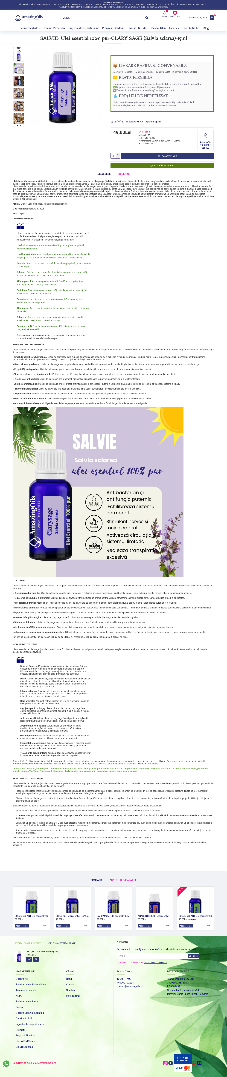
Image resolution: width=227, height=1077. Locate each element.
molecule (162, 4)
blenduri (89, 4)
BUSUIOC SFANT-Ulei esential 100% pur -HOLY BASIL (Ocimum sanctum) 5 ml (32, 915)
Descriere (104, 172)
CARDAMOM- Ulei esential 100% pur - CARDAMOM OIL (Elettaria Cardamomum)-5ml (114, 915)
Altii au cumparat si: (123, 870)
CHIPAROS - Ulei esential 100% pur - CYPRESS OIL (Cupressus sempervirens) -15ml (73, 915)
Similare (96, 870)
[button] (19, 122)
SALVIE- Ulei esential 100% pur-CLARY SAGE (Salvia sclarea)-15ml (43, 952)
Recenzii (124, 172)
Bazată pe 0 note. (134, 117)
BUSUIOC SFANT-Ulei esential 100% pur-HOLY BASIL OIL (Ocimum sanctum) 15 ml (196, 915)
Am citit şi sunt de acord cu (142, 962)
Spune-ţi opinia (153, 117)
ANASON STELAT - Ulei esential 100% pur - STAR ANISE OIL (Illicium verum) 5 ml (155, 915)
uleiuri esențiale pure (72, 4)
